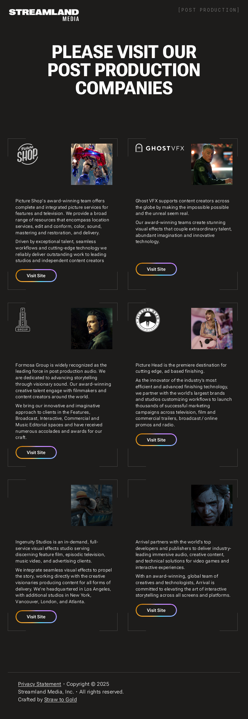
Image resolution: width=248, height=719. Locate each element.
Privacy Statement (39, 684)
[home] (44, 15)
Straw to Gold (60, 699)
